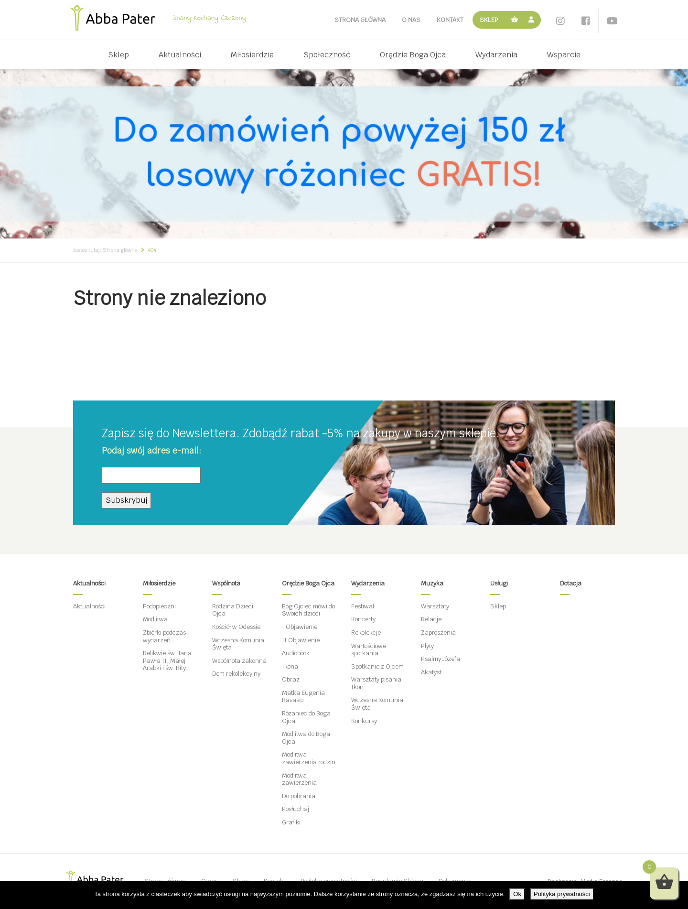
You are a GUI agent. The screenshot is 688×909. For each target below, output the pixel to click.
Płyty (427, 646)
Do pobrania (298, 796)
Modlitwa (155, 619)
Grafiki (291, 822)
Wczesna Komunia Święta (238, 644)
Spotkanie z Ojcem (377, 666)
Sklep (489, 20)
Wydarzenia (496, 55)
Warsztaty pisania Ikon (376, 683)
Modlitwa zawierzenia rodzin (308, 758)
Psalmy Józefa (440, 659)
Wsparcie (563, 55)
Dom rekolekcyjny (236, 674)
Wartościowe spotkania (368, 650)
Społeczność (326, 55)
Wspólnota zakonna (239, 661)
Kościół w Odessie (236, 627)
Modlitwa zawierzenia (299, 779)
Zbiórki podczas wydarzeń (164, 636)
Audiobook (296, 653)
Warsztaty (435, 606)
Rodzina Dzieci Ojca (232, 610)
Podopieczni (159, 606)
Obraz (291, 679)
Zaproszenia (438, 632)
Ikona (290, 666)
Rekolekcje (366, 632)
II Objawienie (301, 640)
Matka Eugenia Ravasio (303, 696)
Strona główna (360, 20)
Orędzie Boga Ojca (413, 55)
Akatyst (431, 672)
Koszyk (515, 20)
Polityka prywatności (562, 894)
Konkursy (364, 721)
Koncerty (363, 619)
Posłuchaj (295, 809)
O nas (411, 20)
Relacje (431, 619)
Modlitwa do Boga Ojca (306, 738)
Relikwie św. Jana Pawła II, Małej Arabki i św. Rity (167, 660)
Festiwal (362, 606)
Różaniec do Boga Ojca (306, 717)
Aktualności (180, 55)
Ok (517, 894)
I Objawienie (299, 627)
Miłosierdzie (252, 55)
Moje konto (532, 20)
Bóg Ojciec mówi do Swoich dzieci (308, 610)
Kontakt (450, 20)
